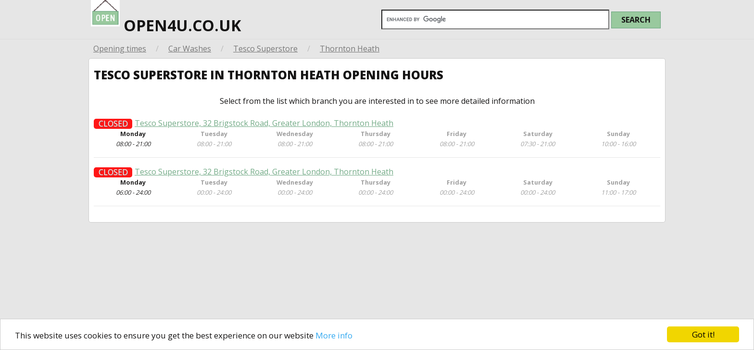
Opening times (119, 48)
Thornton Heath (349, 48)
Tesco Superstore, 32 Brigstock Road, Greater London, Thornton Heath (264, 126)
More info (333, 335)
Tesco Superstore (265, 48)
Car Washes (189, 48)
